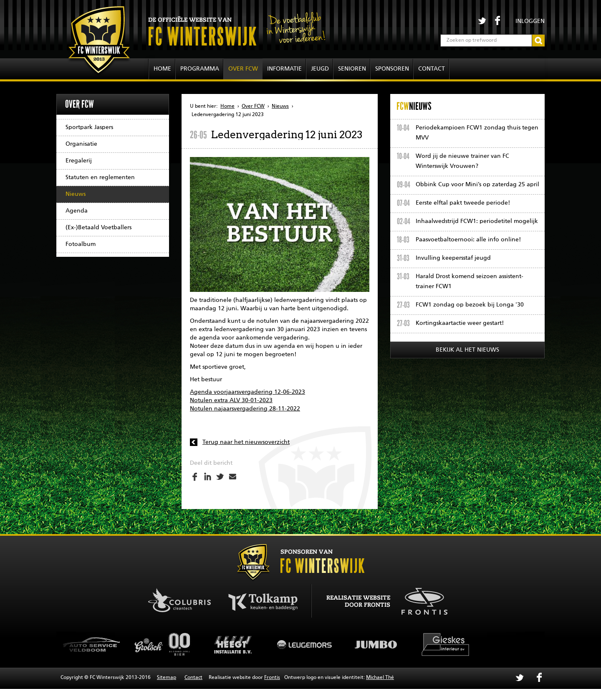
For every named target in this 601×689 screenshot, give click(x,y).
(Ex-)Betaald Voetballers (98, 228)
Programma (199, 69)
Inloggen (530, 21)
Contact (431, 69)
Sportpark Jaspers (89, 127)
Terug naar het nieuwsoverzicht (246, 442)
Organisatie (81, 144)
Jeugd (320, 69)
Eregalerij (79, 161)
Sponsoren (392, 69)
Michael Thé (380, 677)
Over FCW (243, 69)
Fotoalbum (81, 244)
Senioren (352, 69)
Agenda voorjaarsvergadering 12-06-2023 (247, 392)
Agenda (77, 211)
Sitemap (166, 677)
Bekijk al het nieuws (467, 350)
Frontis (272, 677)
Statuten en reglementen (100, 177)
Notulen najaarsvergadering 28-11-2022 (245, 409)
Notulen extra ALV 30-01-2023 (231, 400)
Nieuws (76, 194)
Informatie (284, 69)
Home (162, 69)
